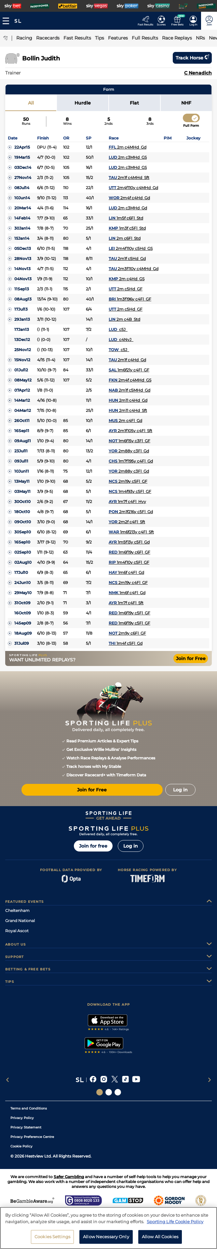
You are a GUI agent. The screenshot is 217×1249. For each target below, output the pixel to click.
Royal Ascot (17, 930)
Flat (134, 103)
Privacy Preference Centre (32, 1137)
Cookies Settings (52, 1240)
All (31, 103)
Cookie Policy (21, 1146)
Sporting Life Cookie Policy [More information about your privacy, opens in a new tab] (175, 1225)
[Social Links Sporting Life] (99, 1092)
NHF (186, 103)
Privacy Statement (25, 1127)
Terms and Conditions (28, 1108)
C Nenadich (198, 73)
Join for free (93, 846)
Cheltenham (17, 910)
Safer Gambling (69, 1176)
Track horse (192, 58)
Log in (130, 846)
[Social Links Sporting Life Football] (118, 1092)
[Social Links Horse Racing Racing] (108, 1092)
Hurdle (83, 103)
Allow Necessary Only (106, 1240)
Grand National (20, 920)
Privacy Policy (22, 1118)
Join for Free (191, 658)
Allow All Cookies (160, 1240)
